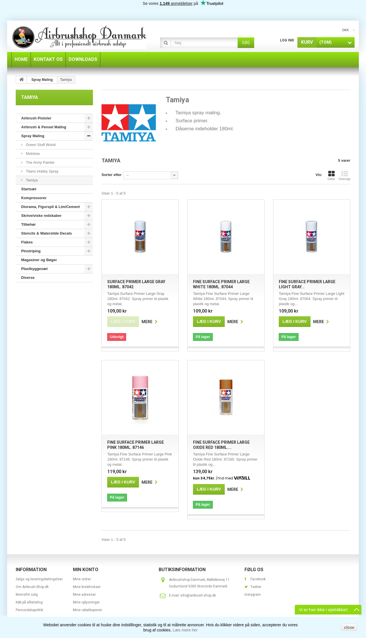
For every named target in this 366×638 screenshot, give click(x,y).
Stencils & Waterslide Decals (46, 233)
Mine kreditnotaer (87, 587)
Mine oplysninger (86, 602)
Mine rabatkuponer (87, 610)
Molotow (32, 153)
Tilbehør (28, 224)
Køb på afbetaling (29, 602)
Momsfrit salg (27, 595)
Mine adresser (84, 595)
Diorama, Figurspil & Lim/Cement (50, 207)
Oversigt (344, 175)
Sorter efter (112, 175)
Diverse (28, 277)
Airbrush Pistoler (36, 118)
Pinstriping (31, 251)
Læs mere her (185, 630)
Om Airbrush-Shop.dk (32, 587)
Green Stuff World (40, 145)
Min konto (85, 569)
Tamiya (31, 180)
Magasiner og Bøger (39, 260)
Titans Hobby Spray (41, 171)
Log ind (287, 40)
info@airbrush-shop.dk (198, 595)
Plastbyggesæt (34, 269)
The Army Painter (40, 162)
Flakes (27, 242)
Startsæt (28, 189)
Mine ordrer (82, 579)
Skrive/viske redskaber (41, 215)
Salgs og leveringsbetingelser (39, 579)
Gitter (331, 175)
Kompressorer (34, 198)
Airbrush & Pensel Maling (43, 127)
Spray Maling (32, 136)
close (349, 627)
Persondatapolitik (29, 610)
